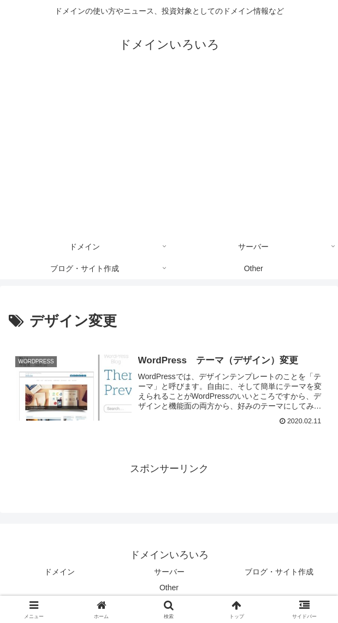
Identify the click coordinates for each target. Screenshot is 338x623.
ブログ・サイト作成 (279, 571)
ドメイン (59, 571)
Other (169, 587)
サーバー (169, 571)
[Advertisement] (169, 153)
